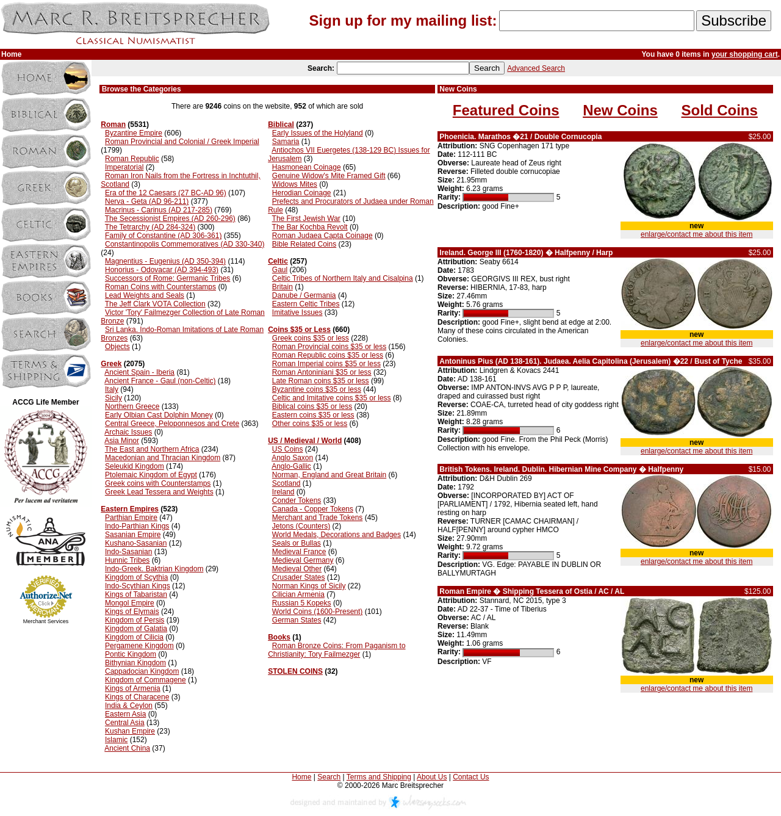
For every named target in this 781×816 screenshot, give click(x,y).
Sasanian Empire (132, 534)
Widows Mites (294, 184)
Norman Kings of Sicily (309, 586)
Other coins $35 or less (309, 423)
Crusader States (298, 577)
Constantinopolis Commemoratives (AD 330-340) (184, 244)
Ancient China (127, 748)
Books (279, 637)
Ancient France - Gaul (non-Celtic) (159, 381)
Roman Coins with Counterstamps (160, 287)
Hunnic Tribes (127, 560)
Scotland (286, 483)
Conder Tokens (297, 500)
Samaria (286, 141)
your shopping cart (744, 54)
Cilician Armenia (298, 594)
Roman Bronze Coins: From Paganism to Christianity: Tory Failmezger (336, 650)
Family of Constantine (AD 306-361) (163, 235)
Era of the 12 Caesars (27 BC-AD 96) (165, 193)
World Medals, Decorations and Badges (336, 534)
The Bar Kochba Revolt (310, 227)
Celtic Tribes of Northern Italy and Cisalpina (342, 278)
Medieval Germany (303, 560)
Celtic (278, 261)
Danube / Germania (304, 295)
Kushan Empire (130, 731)
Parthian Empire (131, 517)
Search (328, 777)
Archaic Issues (128, 432)
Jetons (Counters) (301, 526)
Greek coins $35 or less (310, 338)
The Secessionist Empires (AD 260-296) (170, 218)
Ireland (283, 492)
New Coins (620, 110)
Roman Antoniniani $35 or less (322, 372)
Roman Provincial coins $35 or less (329, 346)
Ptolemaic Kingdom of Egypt (151, 475)
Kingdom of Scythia (136, 577)
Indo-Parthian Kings (137, 526)
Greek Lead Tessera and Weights (159, 492)
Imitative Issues (297, 312)
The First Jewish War (306, 218)
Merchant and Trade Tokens (317, 517)
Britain (282, 287)
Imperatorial (124, 167)
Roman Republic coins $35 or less (327, 355)
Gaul (279, 269)
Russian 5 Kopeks (301, 603)
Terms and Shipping (379, 777)
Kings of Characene (137, 697)
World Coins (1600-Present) (317, 611)
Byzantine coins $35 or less (316, 389)
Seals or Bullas (296, 543)
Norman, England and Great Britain (329, 475)
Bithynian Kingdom (135, 663)
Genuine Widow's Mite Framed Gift (329, 176)
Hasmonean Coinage (306, 167)
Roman (113, 124)
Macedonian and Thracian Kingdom (162, 457)
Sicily (113, 398)
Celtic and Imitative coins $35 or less (331, 398)
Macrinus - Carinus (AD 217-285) (158, 210)
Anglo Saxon (292, 457)
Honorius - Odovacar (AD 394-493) (161, 269)
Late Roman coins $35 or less (320, 381)
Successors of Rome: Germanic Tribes (167, 278)
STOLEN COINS (295, 671)
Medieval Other (297, 569)
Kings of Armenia (132, 688)
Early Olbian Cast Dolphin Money (159, 415)
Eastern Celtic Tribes (306, 304)
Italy (111, 389)
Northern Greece (132, 406)
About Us (432, 777)
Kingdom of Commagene (145, 680)
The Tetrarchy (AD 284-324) (150, 227)
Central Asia (125, 722)
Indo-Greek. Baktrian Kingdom (154, 569)
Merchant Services (46, 621)
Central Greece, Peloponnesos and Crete (172, 423)
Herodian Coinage (301, 193)
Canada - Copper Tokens (312, 509)
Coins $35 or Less (299, 329)
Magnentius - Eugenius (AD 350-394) (165, 261)
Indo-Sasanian (128, 551)
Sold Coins (720, 110)
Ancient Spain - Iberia (139, 372)
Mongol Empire (129, 603)
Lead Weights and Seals (144, 295)
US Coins (287, 449)
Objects (117, 346)
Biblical (281, 124)
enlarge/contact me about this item (696, 234)
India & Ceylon (129, 705)
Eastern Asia (125, 714)
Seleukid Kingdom (134, 466)
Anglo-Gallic (291, 466)
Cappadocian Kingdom (142, 671)
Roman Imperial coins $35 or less (326, 363)
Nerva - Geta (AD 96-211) (147, 201)
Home (301, 777)
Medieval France (299, 551)
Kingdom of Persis (134, 620)
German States (297, 620)
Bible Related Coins (304, 244)
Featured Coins (506, 110)
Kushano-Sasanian (136, 543)
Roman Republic (132, 158)
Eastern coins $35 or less (313, 415)
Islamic (116, 739)
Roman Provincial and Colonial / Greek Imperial (182, 141)
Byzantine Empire (133, 133)
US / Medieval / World (305, 440)
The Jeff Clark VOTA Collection (155, 304)
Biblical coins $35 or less (312, 406)
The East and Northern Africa (152, 449)
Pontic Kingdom (130, 654)
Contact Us (471, 777)
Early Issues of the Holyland (317, 133)
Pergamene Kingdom (139, 645)
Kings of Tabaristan (136, 594)
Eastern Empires (130, 509)
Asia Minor (121, 440)
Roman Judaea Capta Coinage (322, 235)
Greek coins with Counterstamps (158, 483)
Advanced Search (536, 68)
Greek (111, 363)
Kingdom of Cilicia (134, 637)
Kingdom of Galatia (136, 628)
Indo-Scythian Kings (137, 586)
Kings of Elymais (132, 611)
